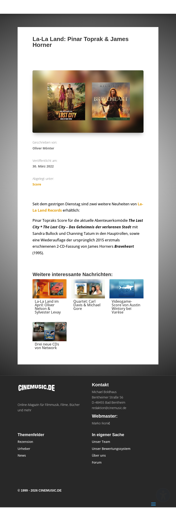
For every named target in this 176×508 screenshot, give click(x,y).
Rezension (25, 441)
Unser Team (101, 441)
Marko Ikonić (101, 423)
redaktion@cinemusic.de (109, 408)
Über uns (99, 455)
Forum (97, 462)
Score (36, 184)
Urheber (24, 448)
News (22, 455)
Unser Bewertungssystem (111, 448)
